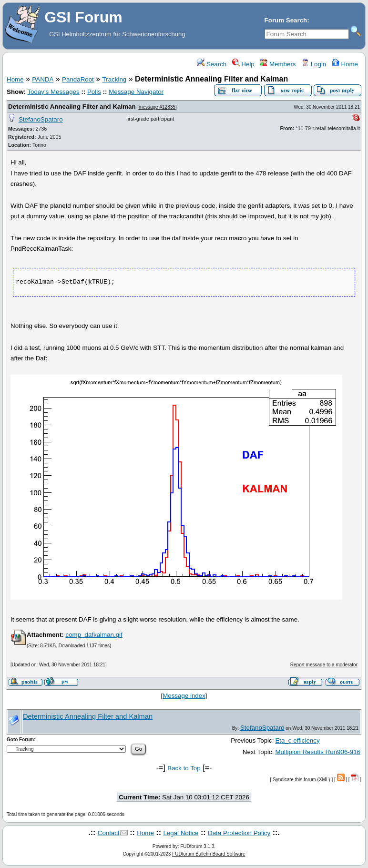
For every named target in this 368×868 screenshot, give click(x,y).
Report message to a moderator (324, 664)
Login (313, 64)
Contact (109, 833)
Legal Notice (180, 833)
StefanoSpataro (41, 119)
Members (278, 64)
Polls (94, 91)
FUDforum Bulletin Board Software (208, 854)
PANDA (42, 79)
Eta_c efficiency (297, 740)
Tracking (114, 79)
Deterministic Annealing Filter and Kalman (72, 106)
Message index (184, 695)
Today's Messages (53, 91)
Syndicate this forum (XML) (301, 779)
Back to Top (183, 768)
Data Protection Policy (239, 833)
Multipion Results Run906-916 (317, 752)
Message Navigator (136, 91)
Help (243, 64)
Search (211, 64)
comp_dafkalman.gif (93, 634)
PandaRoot (78, 79)
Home (345, 64)
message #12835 (157, 107)
